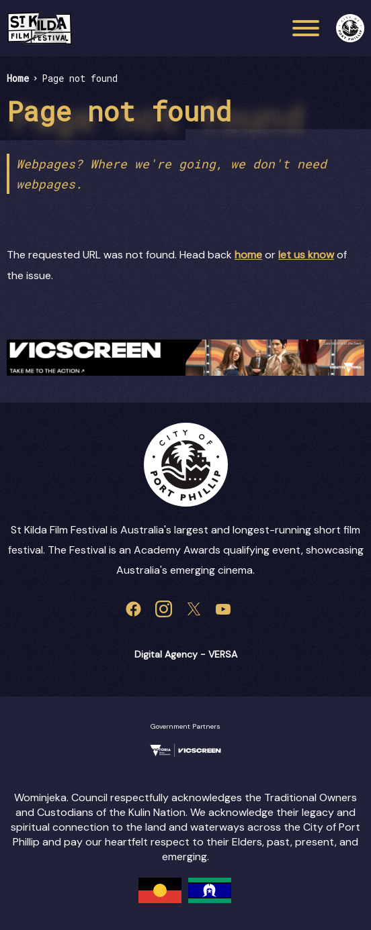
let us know (306, 255)
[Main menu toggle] (305, 28)
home (248, 255)
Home (18, 78)
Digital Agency (166, 654)
